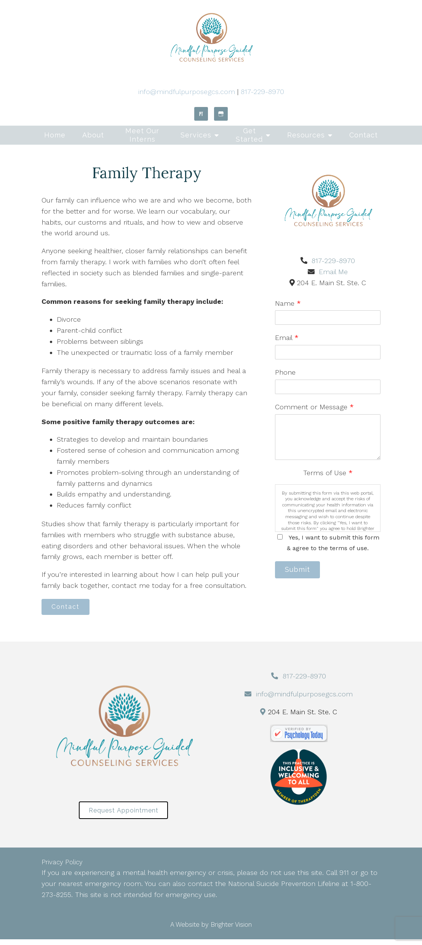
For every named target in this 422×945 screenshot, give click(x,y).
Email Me (333, 272)
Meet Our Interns (142, 135)
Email (287, 338)
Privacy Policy (62, 868)
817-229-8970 (262, 92)
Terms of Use (328, 473)
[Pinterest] (201, 114)
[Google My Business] (221, 114)
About (93, 135)
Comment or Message (314, 407)
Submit (301, 571)
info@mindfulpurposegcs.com (186, 92)
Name (288, 303)
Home (55, 135)
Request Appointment (123, 814)
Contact (363, 135)
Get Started (249, 135)
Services (196, 135)
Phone (285, 372)
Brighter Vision (231, 930)
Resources (306, 135)
